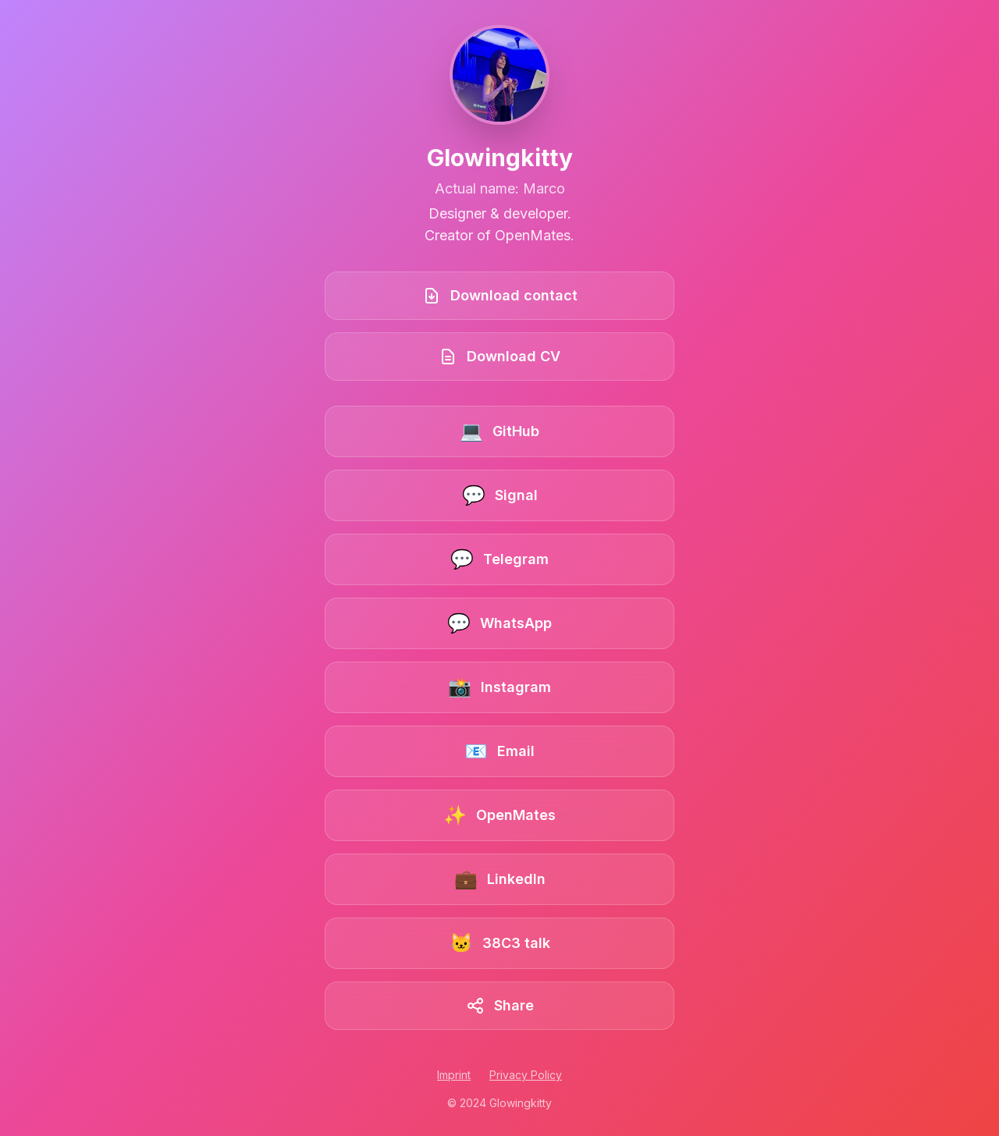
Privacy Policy (525, 1074)
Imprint (454, 1074)
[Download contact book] (499, 296)
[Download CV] (499, 356)
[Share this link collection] (499, 1006)
